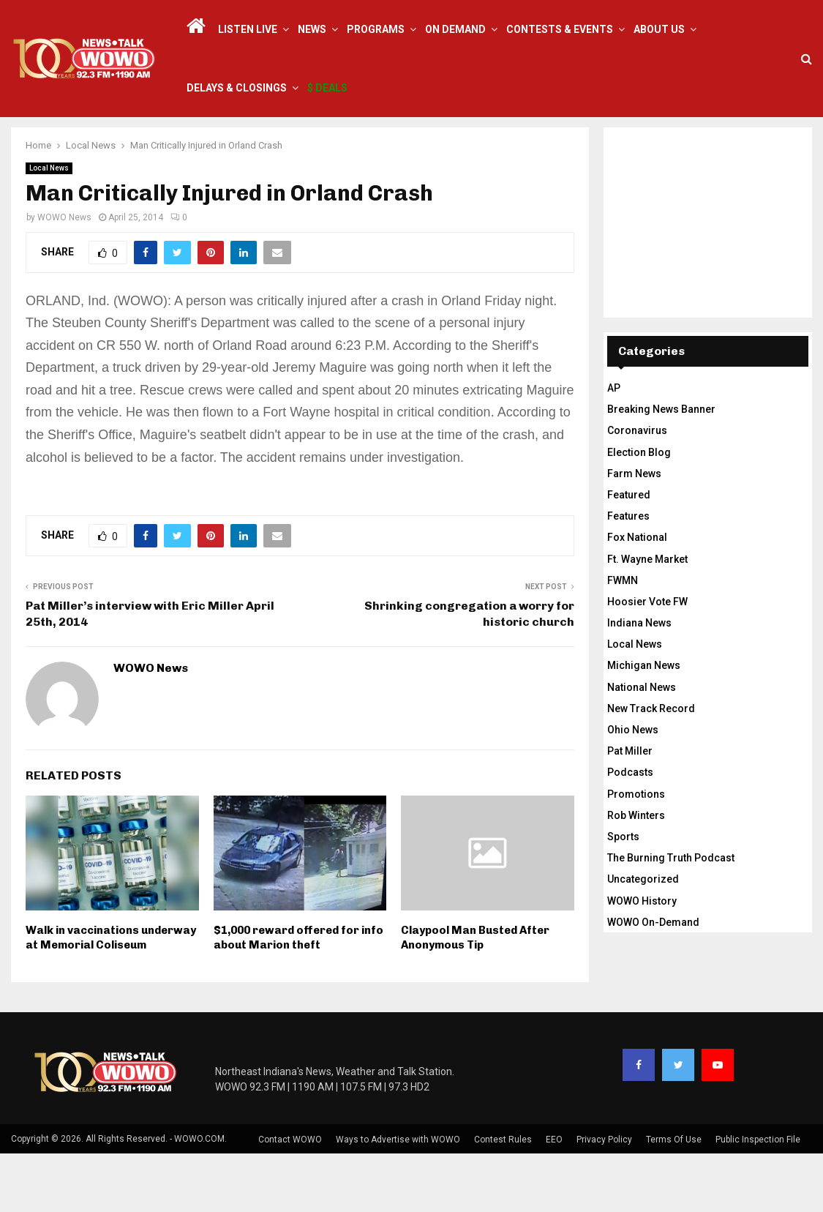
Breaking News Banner (661, 468)
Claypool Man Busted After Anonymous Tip (475, 996)
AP (613, 446)
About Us (659, 29)
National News (641, 746)
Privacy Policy (604, 1198)
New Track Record (651, 767)
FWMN (622, 639)
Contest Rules (503, 1198)
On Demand (455, 29)
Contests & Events (559, 29)
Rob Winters (636, 874)
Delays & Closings (237, 88)
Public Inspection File (757, 1198)
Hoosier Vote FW (647, 660)
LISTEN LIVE (247, 29)
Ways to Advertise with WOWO (398, 1198)
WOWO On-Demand (653, 981)
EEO (554, 1198)
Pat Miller (630, 809)
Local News (49, 226)
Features (628, 574)
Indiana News (639, 681)
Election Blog (639, 511)
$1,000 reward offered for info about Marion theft (298, 996)
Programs (376, 29)
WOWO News (64, 276)
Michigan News (643, 724)
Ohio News (632, 788)
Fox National (637, 596)
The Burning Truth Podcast (670, 916)
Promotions (636, 852)
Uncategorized (643, 937)
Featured (628, 553)
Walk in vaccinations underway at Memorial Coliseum (111, 996)
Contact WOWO (290, 1198)
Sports (623, 895)
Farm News (634, 532)
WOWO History (642, 959)
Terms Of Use (674, 1198)
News (312, 29)
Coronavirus (637, 489)
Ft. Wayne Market (647, 618)
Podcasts (630, 831)
